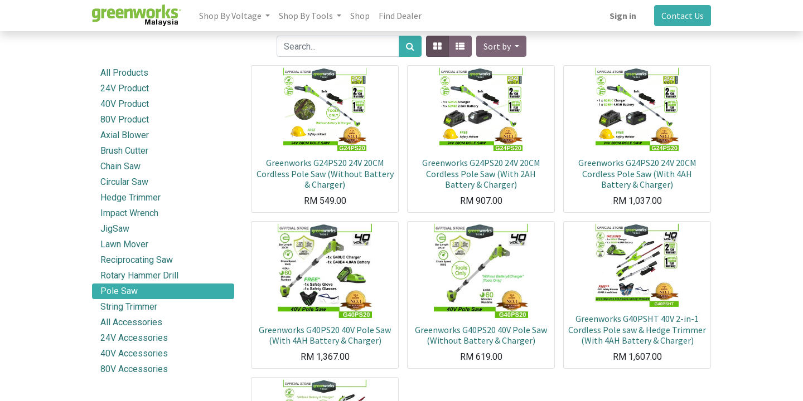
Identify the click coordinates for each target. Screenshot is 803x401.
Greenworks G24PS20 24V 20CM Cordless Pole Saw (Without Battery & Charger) (325, 173)
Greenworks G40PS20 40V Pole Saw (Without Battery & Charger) (481, 335)
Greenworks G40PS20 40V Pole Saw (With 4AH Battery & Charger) (325, 335)
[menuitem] (360, 15)
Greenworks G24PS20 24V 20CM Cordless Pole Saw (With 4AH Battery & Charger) (637, 173)
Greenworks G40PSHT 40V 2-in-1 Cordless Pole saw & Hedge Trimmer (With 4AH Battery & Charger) (637, 329)
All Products (124, 72)
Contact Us (682, 15)
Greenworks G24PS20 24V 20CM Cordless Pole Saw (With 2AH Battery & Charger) (481, 173)
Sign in (622, 15)
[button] (501, 46)
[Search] (410, 46)
